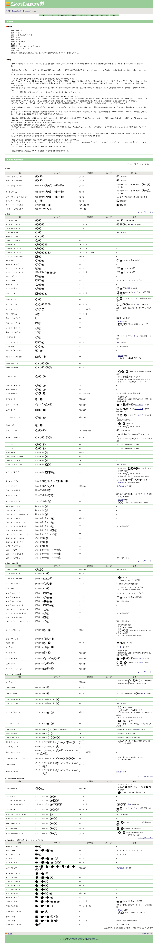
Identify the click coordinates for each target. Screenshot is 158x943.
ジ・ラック (138, 292)
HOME (7, 11)
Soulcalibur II (16, 11)
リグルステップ (140, 415)
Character (26, 11)
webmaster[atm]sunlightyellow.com (82, 938)
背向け (132, 224)
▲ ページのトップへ (145, 212)
